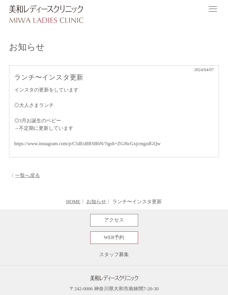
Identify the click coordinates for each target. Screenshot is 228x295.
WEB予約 (114, 237)
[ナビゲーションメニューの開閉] (213, 10)
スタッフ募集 (114, 254)
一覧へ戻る (27, 175)
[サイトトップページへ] (46, 14)
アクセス (114, 220)
